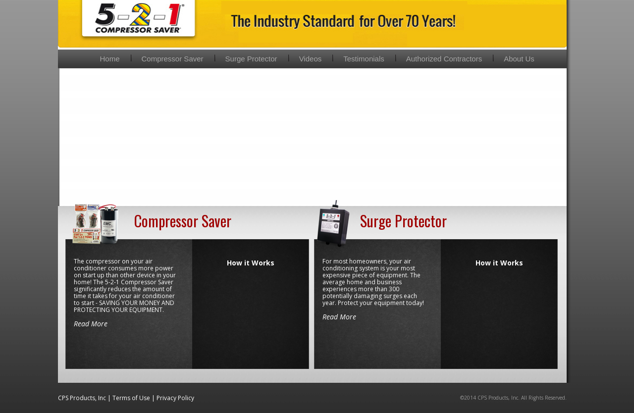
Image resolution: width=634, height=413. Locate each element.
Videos (310, 58)
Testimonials (363, 58)
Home (110, 58)
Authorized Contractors (444, 58)
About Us (519, 58)
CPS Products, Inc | (85, 398)
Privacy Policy (175, 398)
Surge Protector (251, 58)
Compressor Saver (173, 58)
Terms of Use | (134, 398)
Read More (90, 323)
